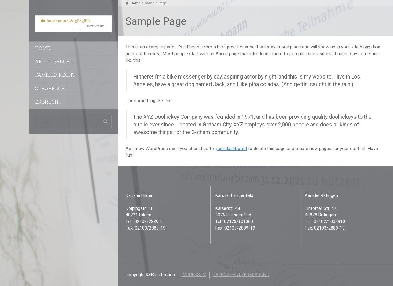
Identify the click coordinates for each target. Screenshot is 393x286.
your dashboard (231, 148)
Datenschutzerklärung (241, 274)
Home (42, 48)
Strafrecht (51, 88)
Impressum (193, 274)
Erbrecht (48, 102)
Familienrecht (55, 75)
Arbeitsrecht (54, 61)
